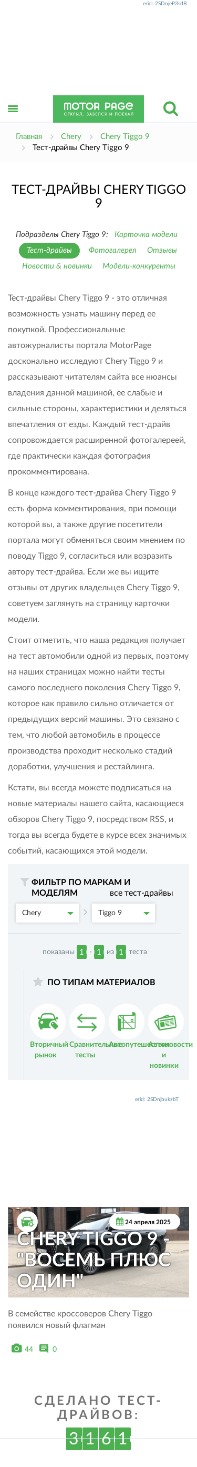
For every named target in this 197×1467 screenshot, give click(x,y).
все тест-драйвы (141, 893)
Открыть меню (13, 120)
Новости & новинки (57, 266)
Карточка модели (146, 235)
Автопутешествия (139, 1026)
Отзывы (162, 250)
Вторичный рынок (49, 1031)
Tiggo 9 (124, 913)
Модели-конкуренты (138, 266)
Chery (48, 913)
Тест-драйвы (49, 250)
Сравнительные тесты (95, 1031)
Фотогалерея (113, 250)
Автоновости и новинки (170, 1036)
